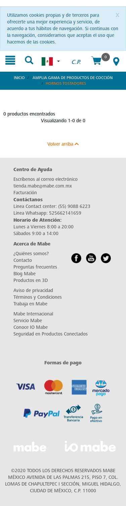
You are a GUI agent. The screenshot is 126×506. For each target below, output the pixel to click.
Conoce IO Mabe (30, 327)
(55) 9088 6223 (74, 206)
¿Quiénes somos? (31, 253)
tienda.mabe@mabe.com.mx (42, 186)
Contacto (22, 260)
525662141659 (65, 213)
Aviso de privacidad (33, 290)
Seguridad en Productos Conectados (50, 334)
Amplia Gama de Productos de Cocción (73, 77)
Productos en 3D (30, 280)
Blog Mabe (24, 273)
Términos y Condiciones (37, 297)
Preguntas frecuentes (35, 267)
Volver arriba (63, 144)
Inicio (19, 77)
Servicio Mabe (27, 320)
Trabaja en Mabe (30, 303)
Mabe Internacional (33, 313)
